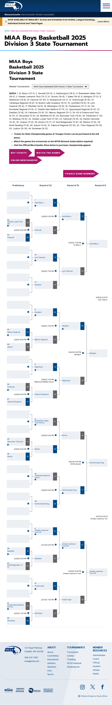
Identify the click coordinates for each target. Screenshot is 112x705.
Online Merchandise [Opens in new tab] (24, 160)
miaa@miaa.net (32, 661)
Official (96, 662)
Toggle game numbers (80, 173)
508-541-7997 (31, 657)
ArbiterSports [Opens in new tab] (73, 667)
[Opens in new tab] (9, 690)
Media (96, 673)
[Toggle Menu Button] (106, 6)
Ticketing (71, 659)
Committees (53, 656)
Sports (50, 674)
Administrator (99, 655)
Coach (96, 659)
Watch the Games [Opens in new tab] (48, 152)
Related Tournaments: (19, 86)
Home (7, 31)
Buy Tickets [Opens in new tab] (19, 152)
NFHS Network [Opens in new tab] (74, 663)
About (50, 652)
